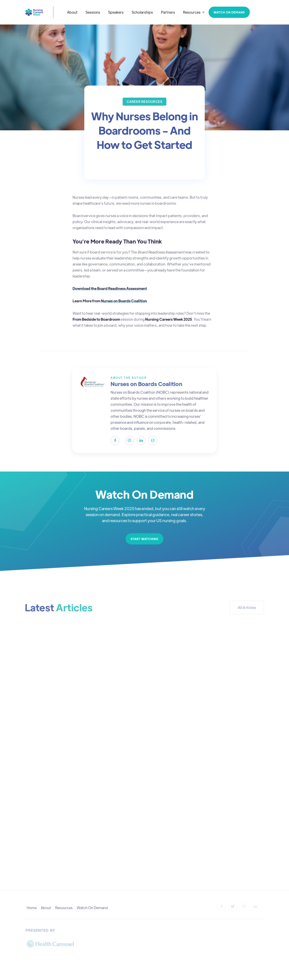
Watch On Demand (92, 907)
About (72, 12)
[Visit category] (144, 102)
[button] (194, 12)
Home (32, 907)
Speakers (116, 12)
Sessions (92, 12)
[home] (34, 12)
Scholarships (142, 12)
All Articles (247, 607)
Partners (168, 12)
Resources (64, 907)
